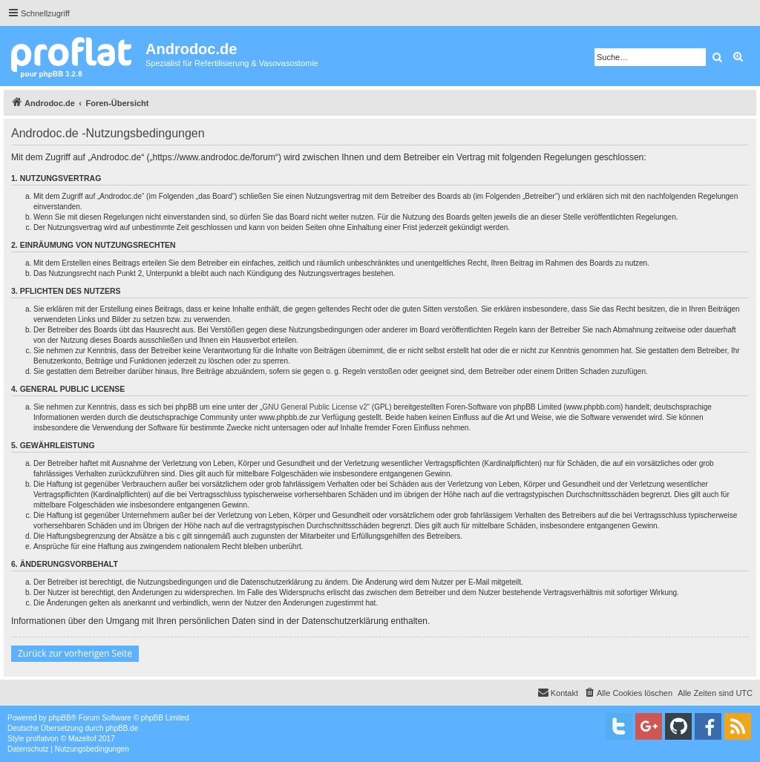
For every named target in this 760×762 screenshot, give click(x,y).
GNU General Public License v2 (315, 407)
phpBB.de (121, 728)
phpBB (60, 718)
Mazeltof (82, 739)
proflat (36, 739)
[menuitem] (627, 693)
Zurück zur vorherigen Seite (75, 653)
